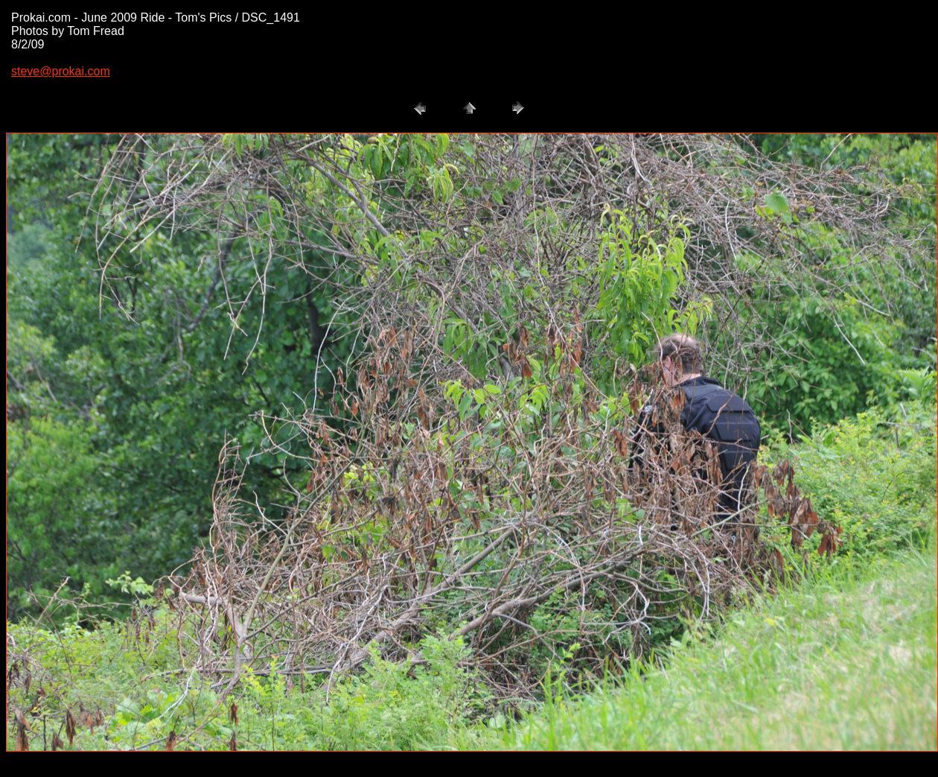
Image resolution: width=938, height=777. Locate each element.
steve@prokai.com (60, 71)
